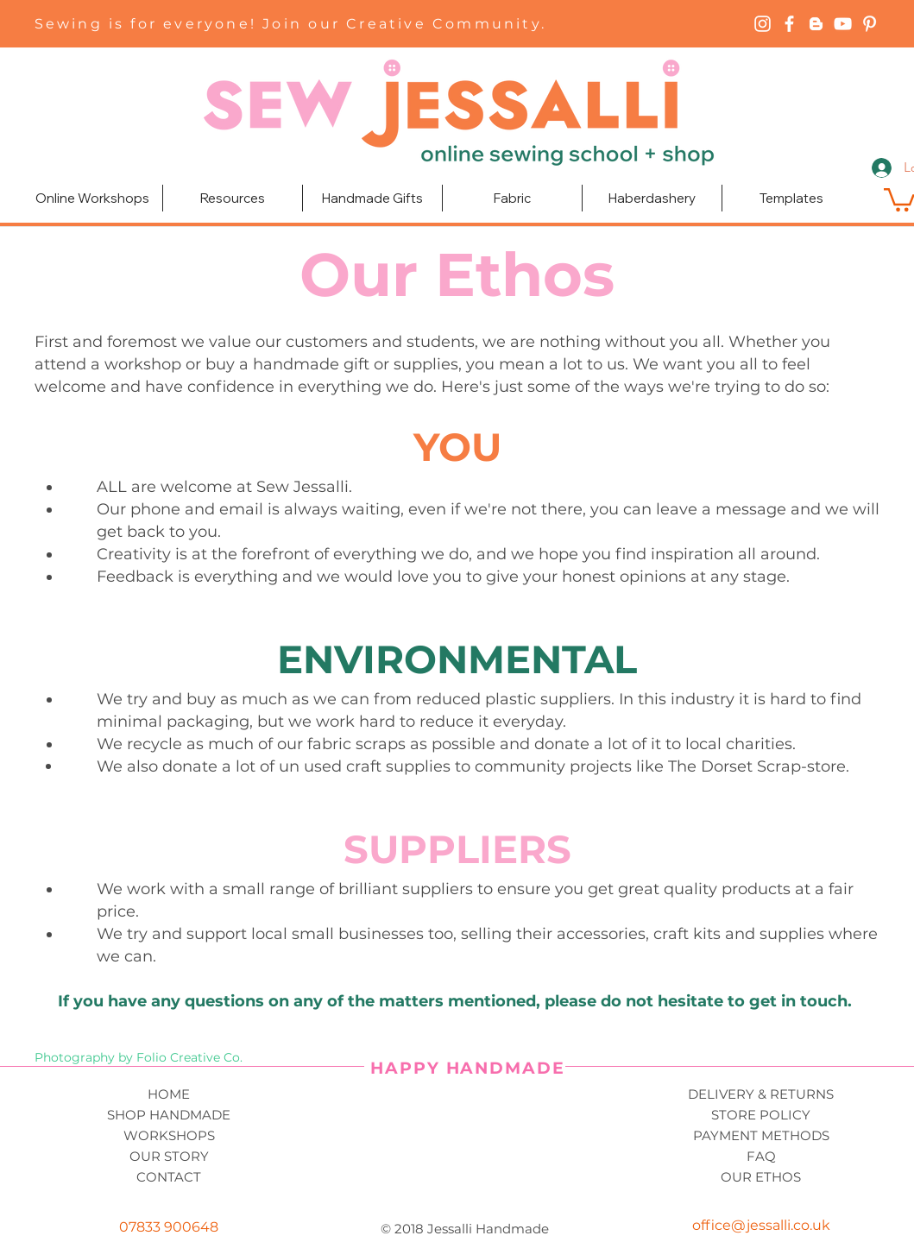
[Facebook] (789, 24)
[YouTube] (843, 24)
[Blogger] (816, 24)
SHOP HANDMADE (168, 1114)
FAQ (761, 1156)
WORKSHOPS (169, 1135)
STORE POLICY (760, 1114)
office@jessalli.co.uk (761, 1225)
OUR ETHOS (761, 1177)
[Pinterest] (869, 24)
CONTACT (168, 1177)
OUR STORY (169, 1156)
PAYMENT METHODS (761, 1135)
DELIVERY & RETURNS (761, 1094)
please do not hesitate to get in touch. (700, 1001)
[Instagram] (762, 24)
